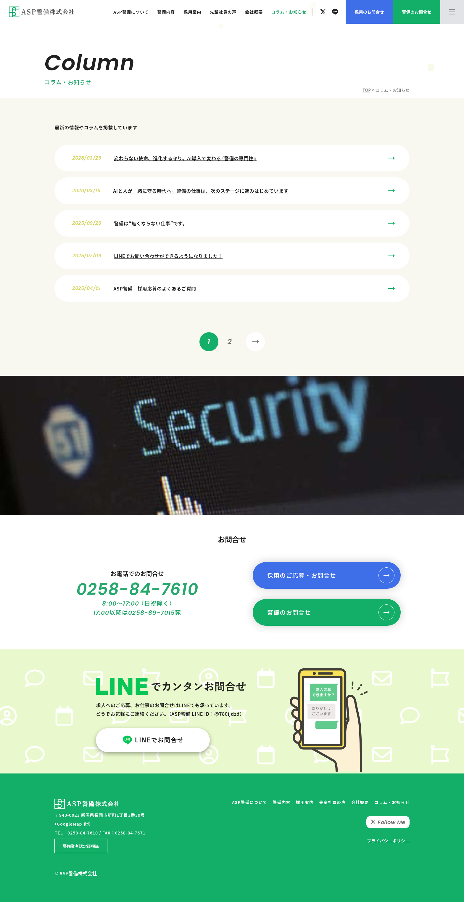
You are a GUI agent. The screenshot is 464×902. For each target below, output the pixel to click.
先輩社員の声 (223, 12)
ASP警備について (131, 12)
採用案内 (192, 12)
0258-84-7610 (137, 589)
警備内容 (166, 12)
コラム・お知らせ (289, 12)
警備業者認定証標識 (81, 846)
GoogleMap (69, 824)
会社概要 (254, 12)
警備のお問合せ (289, 612)
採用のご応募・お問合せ (301, 575)
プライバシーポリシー (388, 841)
